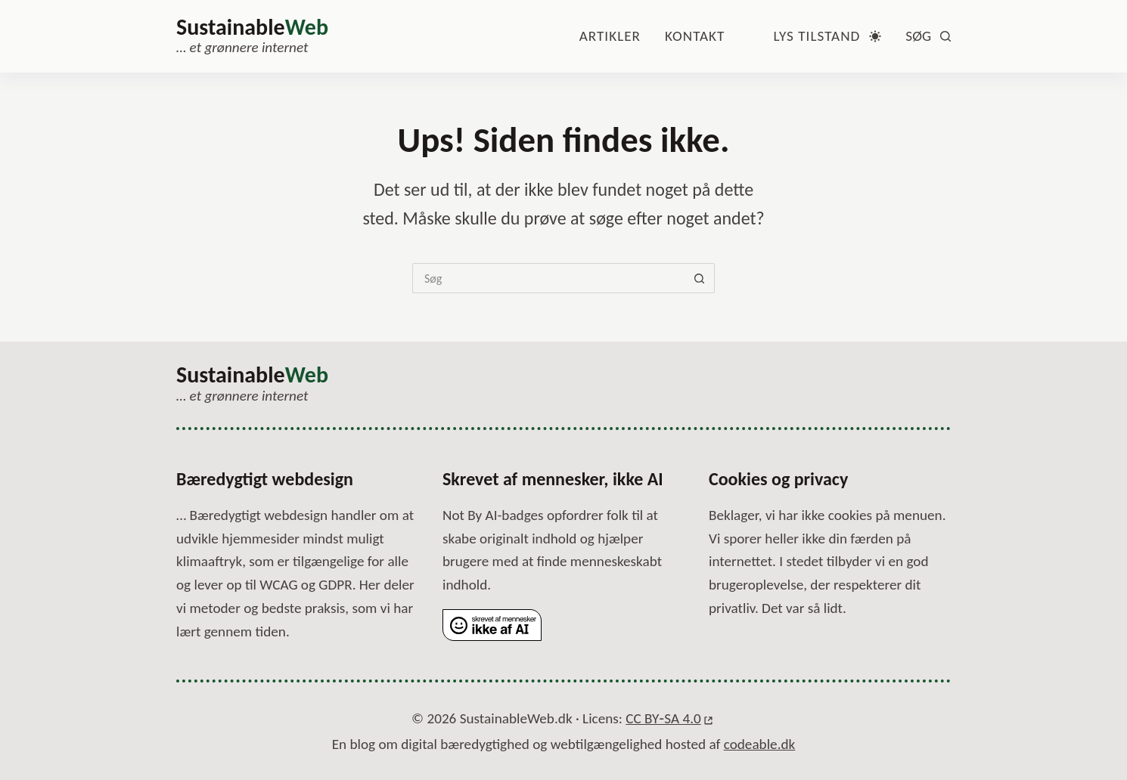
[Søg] (928, 36)
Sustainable (252, 27)
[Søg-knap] (700, 278)
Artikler (610, 36)
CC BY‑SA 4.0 (663, 720)
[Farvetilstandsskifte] (827, 36)
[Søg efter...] (548, 278)
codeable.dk (760, 743)
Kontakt (695, 36)
